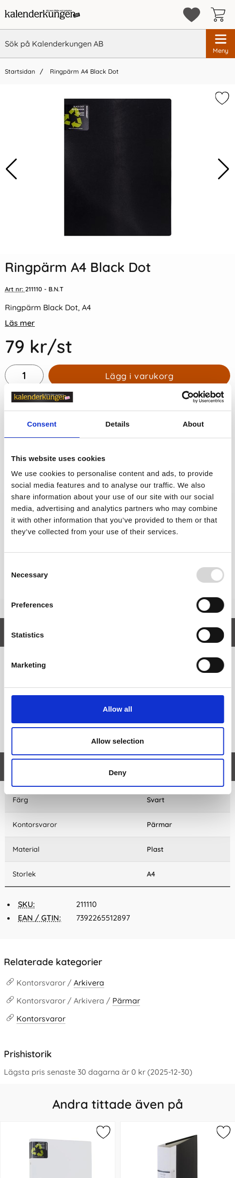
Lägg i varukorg (139, 375)
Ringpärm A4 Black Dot (83, 71)
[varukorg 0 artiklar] (220, 14)
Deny (117, 772)
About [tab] (193, 424)
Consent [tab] (42, 424)
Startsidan (20, 71)
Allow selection (117, 741)
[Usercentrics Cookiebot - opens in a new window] (181, 397)
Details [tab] (118, 424)
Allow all (117, 709)
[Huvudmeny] (220, 43)
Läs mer (20, 323)
